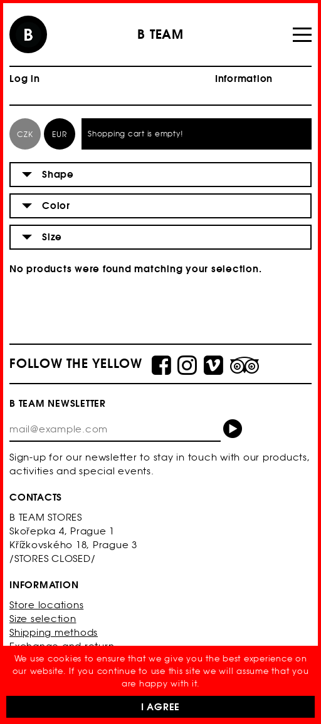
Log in (24, 78)
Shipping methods (53, 632)
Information (244, 78)
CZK (25, 134)
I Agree (160, 707)
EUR (59, 134)
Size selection (42, 619)
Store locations (46, 605)
